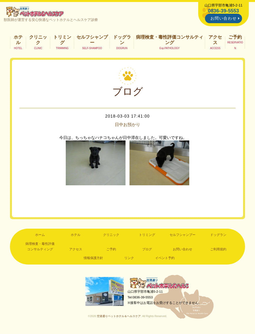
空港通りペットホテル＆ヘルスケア (162, 285)
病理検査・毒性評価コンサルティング (169, 41)
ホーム (40, 236)
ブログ (147, 251)
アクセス (215, 41)
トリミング (62, 41)
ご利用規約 (218, 251)
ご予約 (235, 38)
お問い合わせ (223, 18)
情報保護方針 (93, 260)
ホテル (18, 41)
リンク (129, 260)
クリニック (38, 41)
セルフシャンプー (92, 41)
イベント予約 (165, 260)
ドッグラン (122, 41)
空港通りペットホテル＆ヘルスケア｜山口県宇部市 (37, 12)
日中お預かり (127, 126)
